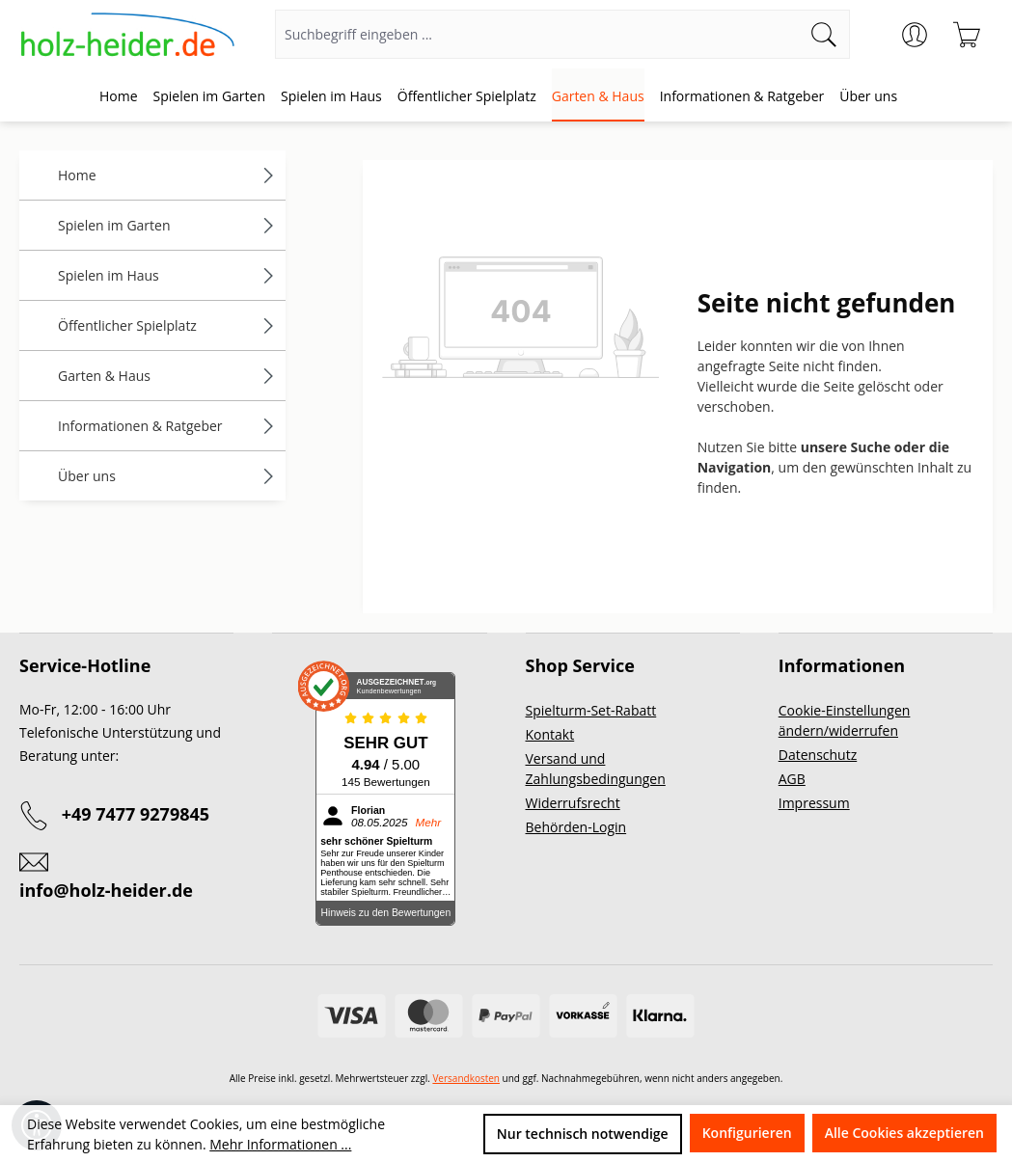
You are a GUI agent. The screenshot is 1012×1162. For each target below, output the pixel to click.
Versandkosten (466, 1078)
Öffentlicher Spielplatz (167, 325)
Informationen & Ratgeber (167, 426)
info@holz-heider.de (106, 890)
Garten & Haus (167, 375)
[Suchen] (824, 34)
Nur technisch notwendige (583, 1133)
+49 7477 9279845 (135, 813)
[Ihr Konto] (915, 35)
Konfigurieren (747, 1132)
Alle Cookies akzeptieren (904, 1132)
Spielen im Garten (167, 225)
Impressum (814, 803)
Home (167, 175)
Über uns (167, 476)
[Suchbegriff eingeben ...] (537, 34)
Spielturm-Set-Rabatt (591, 710)
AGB (792, 779)
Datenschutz (818, 754)
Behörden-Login (576, 827)
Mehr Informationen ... (280, 1144)
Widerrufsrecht (573, 803)
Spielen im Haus (167, 275)
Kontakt (550, 734)
